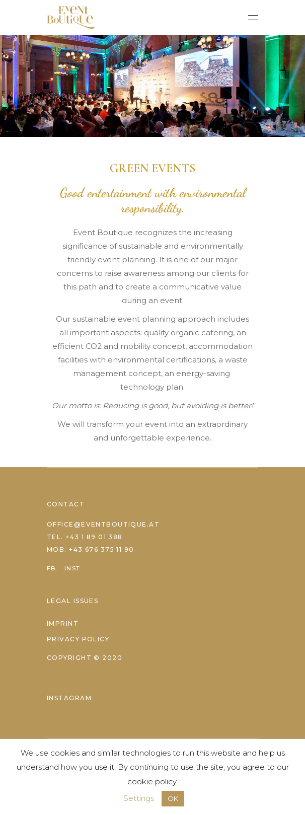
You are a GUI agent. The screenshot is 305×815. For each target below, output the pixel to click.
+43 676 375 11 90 (101, 549)
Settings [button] (138, 798)
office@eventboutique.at (103, 524)
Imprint (63, 623)
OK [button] (173, 798)
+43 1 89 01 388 (94, 537)
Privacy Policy (78, 639)
